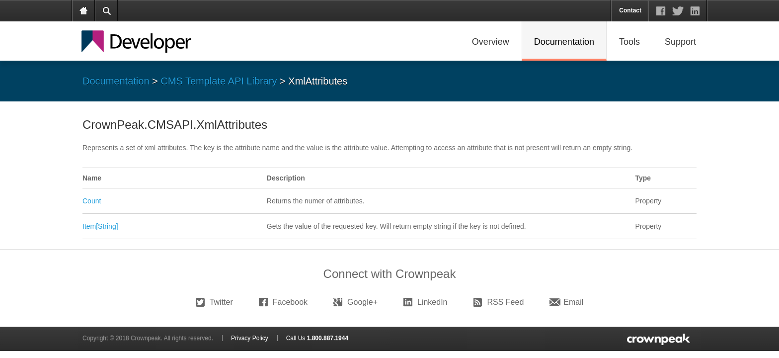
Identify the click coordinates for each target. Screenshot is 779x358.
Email (573, 302)
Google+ (362, 302)
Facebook (290, 302)
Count (91, 201)
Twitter (221, 302)
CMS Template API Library (218, 81)
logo (657, 339)
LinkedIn (432, 302)
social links (678, 11)
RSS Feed (505, 302)
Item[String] (100, 226)
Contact (630, 10)
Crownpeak (146, 41)
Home (84, 11)
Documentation (116, 81)
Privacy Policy (249, 338)
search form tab (106, 11)
